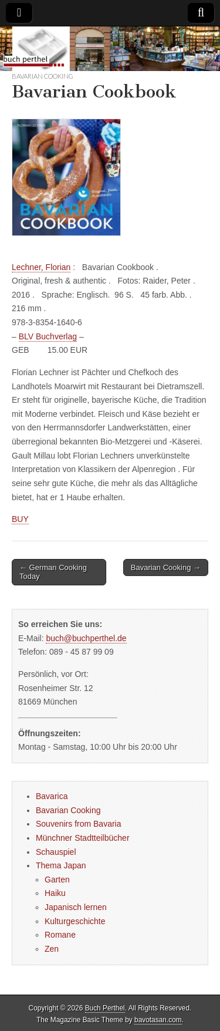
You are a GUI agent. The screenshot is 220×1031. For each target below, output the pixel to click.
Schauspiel (56, 852)
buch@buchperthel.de (86, 638)
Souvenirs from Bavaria (78, 823)
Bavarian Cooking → (166, 567)
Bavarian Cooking (42, 76)
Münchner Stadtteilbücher (83, 838)
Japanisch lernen (76, 907)
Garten (57, 879)
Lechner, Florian (41, 267)
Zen (52, 948)
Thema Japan (61, 865)
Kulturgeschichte (75, 921)
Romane (60, 934)
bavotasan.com (158, 1020)
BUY (20, 519)
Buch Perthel (105, 1008)
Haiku (55, 893)
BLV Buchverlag (48, 336)
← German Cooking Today (53, 572)
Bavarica (51, 796)
